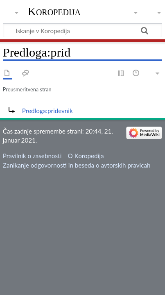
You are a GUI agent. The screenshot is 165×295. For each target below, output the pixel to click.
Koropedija (54, 11)
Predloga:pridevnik (47, 110)
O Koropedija (86, 155)
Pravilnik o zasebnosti (32, 155)
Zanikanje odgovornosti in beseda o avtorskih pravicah (77, 165)
